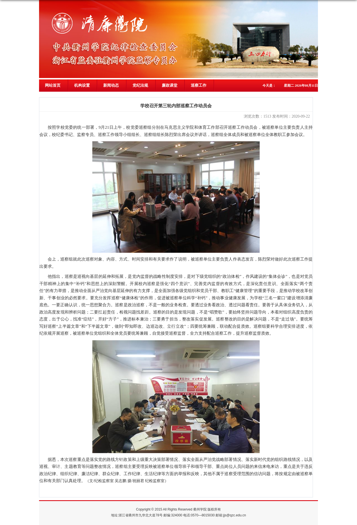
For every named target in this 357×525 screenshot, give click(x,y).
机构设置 (82, 85)
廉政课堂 (169, 85)
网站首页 (53, 85)
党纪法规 (140, 85)
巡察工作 (198, 85)
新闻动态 (111, 85)
